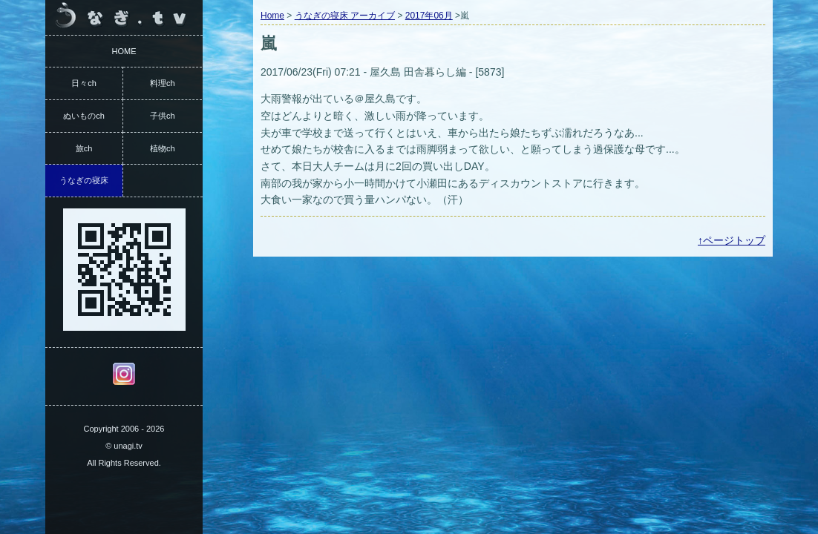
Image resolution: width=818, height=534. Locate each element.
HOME (124, 51)
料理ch (162, 83)
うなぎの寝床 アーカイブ (345, 15)
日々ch (83, 83)
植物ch (162, 148)
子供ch (162, 115)
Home (272, 15)
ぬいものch (84, 115)
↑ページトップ (731, 240)
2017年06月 (429, 15)
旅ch (84, 148)
